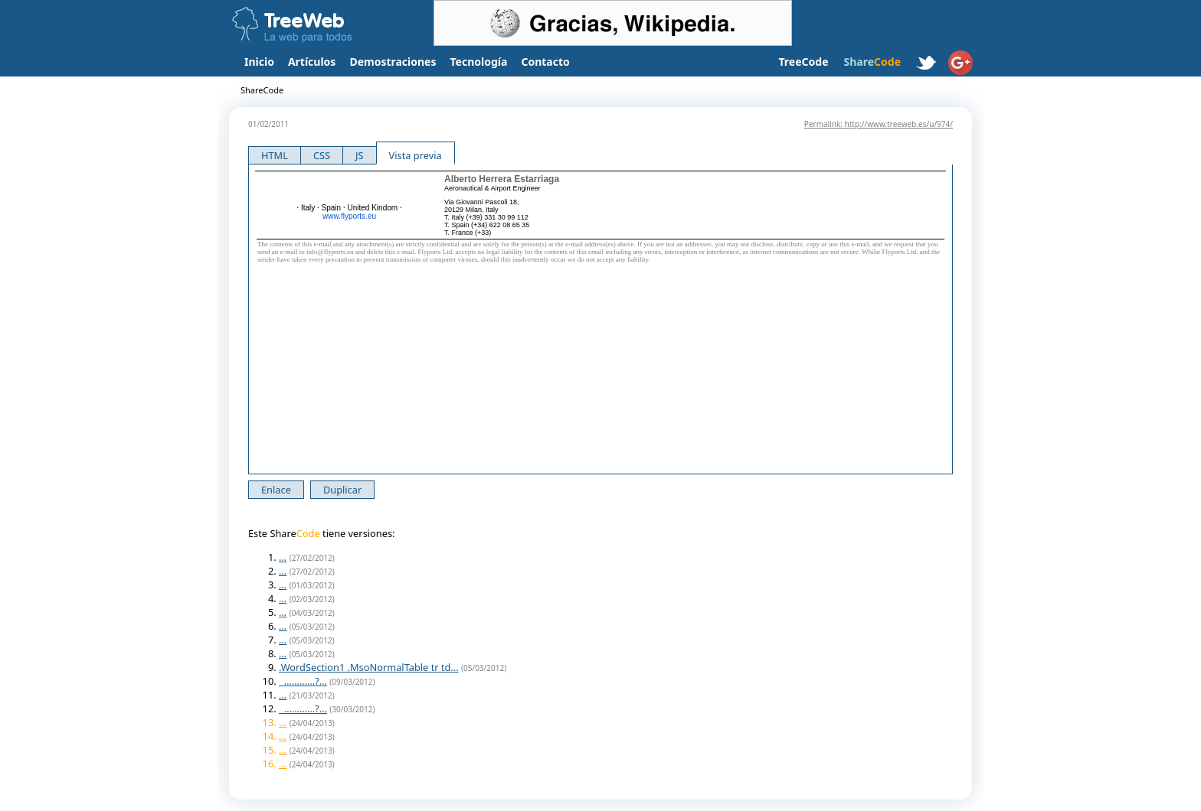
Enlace (276, 490)
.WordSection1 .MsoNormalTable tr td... (369, 667)
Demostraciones (392, 61)
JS (359, 155)
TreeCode (803, 61)
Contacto (545, 61)
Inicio (259, 61)
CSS (321, 155)
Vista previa (415, 155)
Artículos (311, 61)
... (282, 557)
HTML (274, 155)
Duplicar (342, 490)
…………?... (303, 681)
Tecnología (479, 61)
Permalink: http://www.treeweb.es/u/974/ (878, 124)
